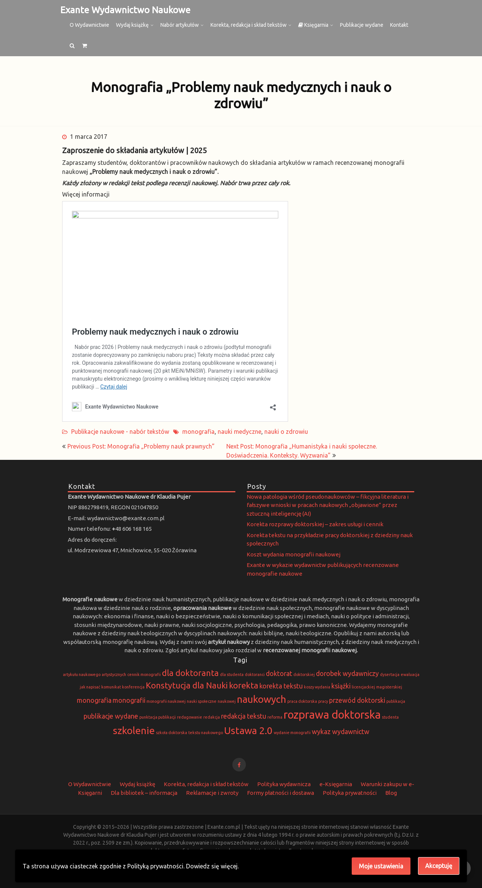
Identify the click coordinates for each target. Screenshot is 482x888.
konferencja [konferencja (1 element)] (133, 687)
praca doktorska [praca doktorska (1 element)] (302, 701)
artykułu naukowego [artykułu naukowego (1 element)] (82, 674)
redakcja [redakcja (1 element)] (211, 717)
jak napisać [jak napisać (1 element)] (90, 687)
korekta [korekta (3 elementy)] (243, 685)
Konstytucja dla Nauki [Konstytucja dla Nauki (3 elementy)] (187, 685)
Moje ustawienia (381, 866)
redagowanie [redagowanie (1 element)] (189, 717)
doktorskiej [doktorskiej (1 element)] (304, 674)
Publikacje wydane (361, 25)
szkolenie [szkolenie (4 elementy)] (134, 730)
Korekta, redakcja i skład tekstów (248, 25)
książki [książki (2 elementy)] (341, 686)
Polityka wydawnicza (284, 784)
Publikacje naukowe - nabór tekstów (120, 431)
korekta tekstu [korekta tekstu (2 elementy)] (281, 686)
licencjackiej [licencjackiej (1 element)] (363, 687)
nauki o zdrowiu (286, 431)
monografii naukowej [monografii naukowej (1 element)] (166, 701)
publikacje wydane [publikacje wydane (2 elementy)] (111, 716)
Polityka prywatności (350, 793)
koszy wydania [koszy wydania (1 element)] (317, 687)
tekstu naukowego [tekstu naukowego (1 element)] (205, 732)
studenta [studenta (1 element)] (390, 717)
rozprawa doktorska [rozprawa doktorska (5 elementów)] (332, 714)
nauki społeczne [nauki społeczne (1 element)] (202, 701)
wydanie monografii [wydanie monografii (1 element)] (292, 732)
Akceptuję (438, 865)
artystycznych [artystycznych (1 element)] (114, 674)
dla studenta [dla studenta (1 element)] (232, 674)
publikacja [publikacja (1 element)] (395, 701)
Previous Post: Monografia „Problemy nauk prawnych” (141, 446)
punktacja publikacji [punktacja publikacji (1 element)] (157, 717)
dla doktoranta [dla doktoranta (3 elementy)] (190, 673)
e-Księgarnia (335, 784)
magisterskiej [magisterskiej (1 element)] (389, 687)
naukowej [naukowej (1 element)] (227, 701)
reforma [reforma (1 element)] (274, 717)
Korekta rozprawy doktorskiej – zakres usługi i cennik (315, 524)
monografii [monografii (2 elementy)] (129, 700)
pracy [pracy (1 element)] (323, 701)
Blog (391, 793)
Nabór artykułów (179, 25)
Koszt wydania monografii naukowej (293, 554)
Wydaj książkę (132, 25)
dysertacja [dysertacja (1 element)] (390, 674)
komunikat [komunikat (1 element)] (111, 687)
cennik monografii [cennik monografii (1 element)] (144, 674)
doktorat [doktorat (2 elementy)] (279, 673)
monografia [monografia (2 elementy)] (94, 700)
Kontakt (399, 25)
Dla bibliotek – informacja (144, 793)
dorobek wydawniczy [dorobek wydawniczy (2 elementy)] (347, 673)
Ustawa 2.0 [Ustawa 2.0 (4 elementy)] (248, 730)
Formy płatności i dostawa (280, 793)
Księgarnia (313, 25)
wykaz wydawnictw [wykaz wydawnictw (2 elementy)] (340, 731)
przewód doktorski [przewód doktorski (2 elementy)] (357, 700)
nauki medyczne (239, 431)
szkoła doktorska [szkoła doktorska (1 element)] (171, 732)
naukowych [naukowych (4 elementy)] (261, 699)
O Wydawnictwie (89, 25)
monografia (198, 431)
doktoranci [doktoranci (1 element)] (255, 674)
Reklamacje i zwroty (212, 793)
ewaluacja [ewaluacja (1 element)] (410, 674)
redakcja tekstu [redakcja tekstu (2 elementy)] (243, 716)
